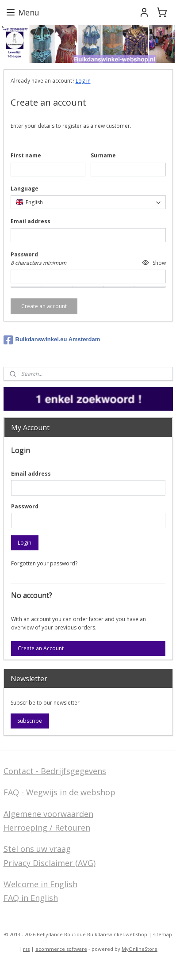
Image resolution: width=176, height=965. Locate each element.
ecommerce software (61, 949)
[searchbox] (88, 202)
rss (26, 949)
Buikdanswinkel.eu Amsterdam (52, 340)
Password (24, 506)
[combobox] (88, 202)
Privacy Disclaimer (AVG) (50, 863)
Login (24, 542)
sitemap (162, 934)
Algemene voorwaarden (48, 814)
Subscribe (29, 721)
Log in (83, 80)
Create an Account (41, 648)
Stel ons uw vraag (37, 848)
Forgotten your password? (44, 563)
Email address (31, 473)
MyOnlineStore (139, 949)
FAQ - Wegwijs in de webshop (59, 792)
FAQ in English (31, 898)
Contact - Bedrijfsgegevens (55, 771)
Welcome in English (40, 884)
